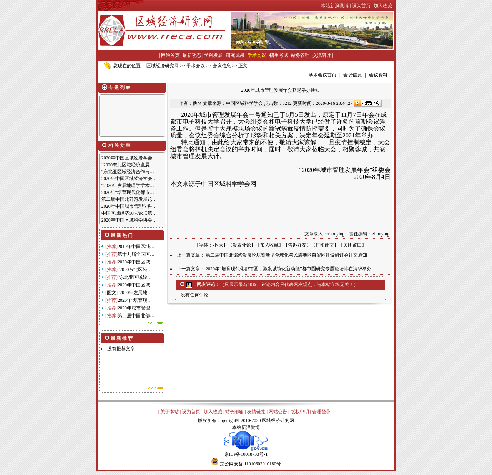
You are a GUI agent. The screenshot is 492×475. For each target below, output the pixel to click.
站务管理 (300, 55)
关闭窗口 (352, 245)
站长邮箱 (234, 411)
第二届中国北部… (136, 315)
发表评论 (242, 245)
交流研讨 (321, 55)
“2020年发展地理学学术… (127, 185)
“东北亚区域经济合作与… (127, 171)
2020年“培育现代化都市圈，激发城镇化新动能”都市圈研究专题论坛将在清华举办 (288, 268)
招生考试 (278, 55)
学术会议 (257, 55)
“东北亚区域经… (135, 277)
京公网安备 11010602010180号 (250, 464)
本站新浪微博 (246, 427)
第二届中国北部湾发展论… (129, 199)
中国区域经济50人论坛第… (129, 213)
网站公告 (278, 411)
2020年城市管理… (136, 308)
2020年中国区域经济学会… (129, 158)
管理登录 (321, 411)
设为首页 (191, 411)
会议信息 (222, 65)
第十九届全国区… (136, 254)
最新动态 (192, 55)
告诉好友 (297, 245)
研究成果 (235, 55)
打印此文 (325, 245)
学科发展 (213, 55)
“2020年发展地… (135, 292)
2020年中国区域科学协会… (129, 220)
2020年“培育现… (135, 300)
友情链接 (256, 411)
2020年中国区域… (136, 262)
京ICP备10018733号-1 (246, 452)
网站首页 (170, 55)
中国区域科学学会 (244, 103)
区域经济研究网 (162, 65)
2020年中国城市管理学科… (129, 206)
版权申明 (300, 411)
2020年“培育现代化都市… (127, 192)
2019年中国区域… (136, 246)
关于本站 (169, 411)
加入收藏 (269, 245)
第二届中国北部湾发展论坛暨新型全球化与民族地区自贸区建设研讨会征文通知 (286, 255)
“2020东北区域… (135, 269)
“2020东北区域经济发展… (127, 164)
